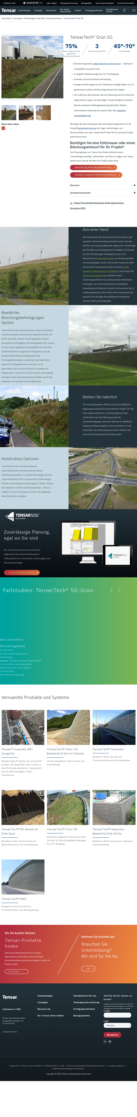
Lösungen (38, 10)
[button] (33, 2)
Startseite (6, 18)
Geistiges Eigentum (120, 1065)
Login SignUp (51, 3)
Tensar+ (78, 10)
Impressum (9, 1065)
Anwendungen (24, 10)
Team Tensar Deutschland (104, 3)
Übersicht (103, 185)
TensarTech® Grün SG (73, 18)
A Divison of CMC (11, 1009)
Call (88, 968)
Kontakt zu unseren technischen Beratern (96, 175)
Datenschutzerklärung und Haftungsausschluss (88, 1065)
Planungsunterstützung (69, 3)
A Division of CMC (9, 3)
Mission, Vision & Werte (27, 1065)
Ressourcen (51, 10)
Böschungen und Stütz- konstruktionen (42, 18)
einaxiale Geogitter (106, 258)
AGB (62, 1065)
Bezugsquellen (86, 3)
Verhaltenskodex (49, 1065)
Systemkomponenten (103, 192)
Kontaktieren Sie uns (112, 10)
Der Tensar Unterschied (125, 3)
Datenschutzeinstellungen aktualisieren (68, 1068)
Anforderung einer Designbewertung (93, 167)
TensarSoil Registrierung (21, 572)
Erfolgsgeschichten (94, 10)
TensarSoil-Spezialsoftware (95, 275)
